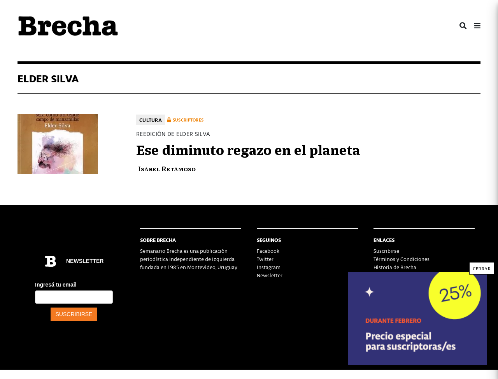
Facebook (268, 250)
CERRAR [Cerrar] (482, 268)
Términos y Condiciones (402, 259)
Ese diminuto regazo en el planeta (248, 149)
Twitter (265, 259)
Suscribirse (386, 250)
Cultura (150, 119)
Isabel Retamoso (167, 168)
